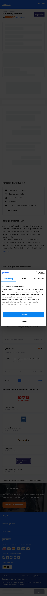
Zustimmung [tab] (8, 278)
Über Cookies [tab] (38, 278)
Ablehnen (23, 321)
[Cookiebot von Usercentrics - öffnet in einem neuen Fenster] (35, 273)
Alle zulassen (23, 314)
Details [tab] (23, 278)
